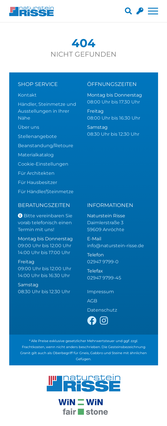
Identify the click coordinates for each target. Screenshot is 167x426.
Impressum (100, 291)
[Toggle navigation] (153, 11)
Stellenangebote (37, 136)
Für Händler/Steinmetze (46, 191)
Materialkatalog (36, 155)
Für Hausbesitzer (37, 182)
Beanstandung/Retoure (45, 145)
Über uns (28, 127)
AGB (92, 301)
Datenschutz (102, 310)
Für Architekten (36, 173)
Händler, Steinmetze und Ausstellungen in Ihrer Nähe (47, 111)
